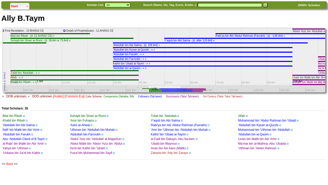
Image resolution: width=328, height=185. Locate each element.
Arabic (58, 96)
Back (9, 164)
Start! (20, 5)
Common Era (74, 96)
